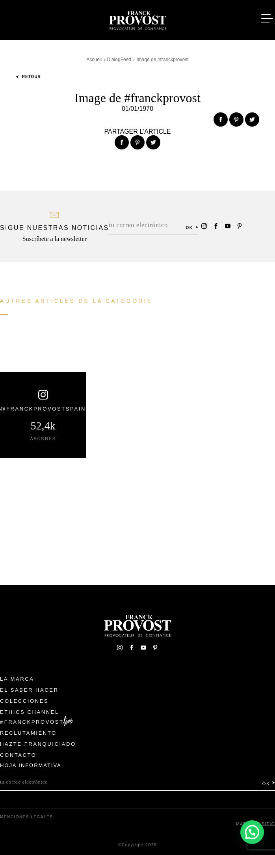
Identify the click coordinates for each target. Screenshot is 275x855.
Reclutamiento (28, 733)
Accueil (94, 59)
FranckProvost (34, 722)
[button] (252, 831)
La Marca (17, 679)
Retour (28, 77)
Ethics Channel (29, 712)
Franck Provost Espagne (137, 19)
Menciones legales (26, 817)
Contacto (18, 755)
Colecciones (24, 701)
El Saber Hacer (29, 690)
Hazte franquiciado (38, 744)
